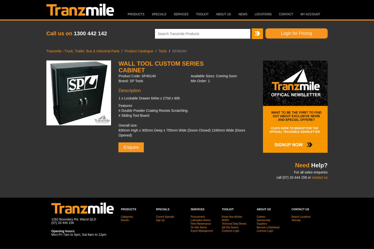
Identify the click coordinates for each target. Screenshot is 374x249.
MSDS (225, 220)
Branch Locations (301, 216)
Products (136, 14)
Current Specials (165, 216)
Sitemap (296, 220)
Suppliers (262, 223)
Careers (261, 216)
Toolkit (202, 14)
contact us (320, 177)
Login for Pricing (296, 33)
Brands (125, 220)
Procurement (198, 216)
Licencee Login (265, 231)
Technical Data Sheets (234, 223)
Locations (263, 14)
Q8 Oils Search (230, 227)
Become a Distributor (268, 227)
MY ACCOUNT (310, 14)
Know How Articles (232, 216)
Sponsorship (263, 220)
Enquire (131, 147)
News (243, 14)
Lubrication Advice (201, 220)
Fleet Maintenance (201, 223)
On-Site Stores (199, 227)
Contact (286, 14)
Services (181, 14)
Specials (159, 14)
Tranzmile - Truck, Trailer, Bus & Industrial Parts (82, 51)
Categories (127, 216)
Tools (163, 51)
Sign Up (160, 220)
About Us (223, 14)
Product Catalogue (139, 51)
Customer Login (230, 231)
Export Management (202, 231)
